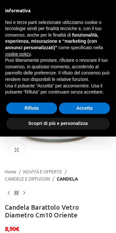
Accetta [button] (84, 108)
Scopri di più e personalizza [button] (58, 123)
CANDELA (67, 179)
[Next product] (24, 193)
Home (10, 171)
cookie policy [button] (18, 54)
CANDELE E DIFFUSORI (27, 179)
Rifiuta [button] (31, 108)
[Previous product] (9, 193)
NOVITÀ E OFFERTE (42, 171)
